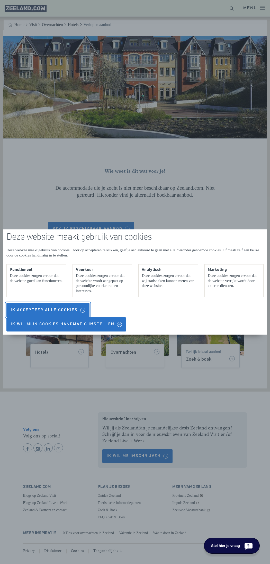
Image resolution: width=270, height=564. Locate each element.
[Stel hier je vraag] (232, 546)
